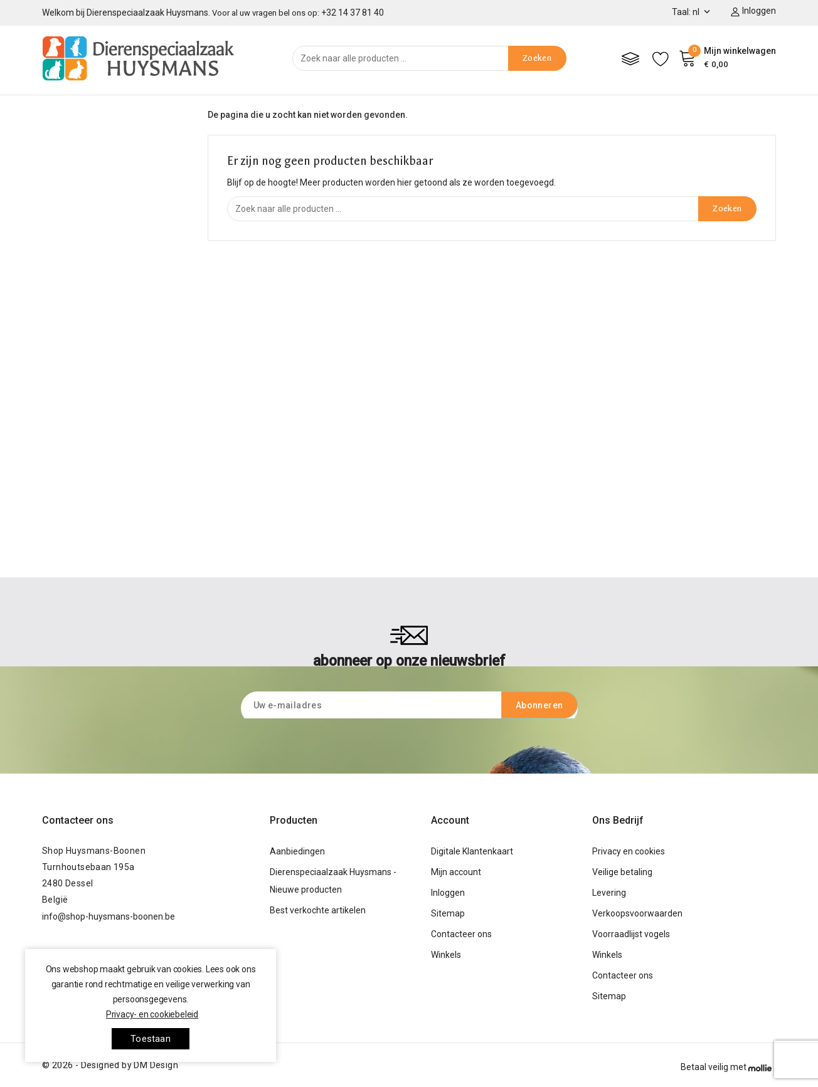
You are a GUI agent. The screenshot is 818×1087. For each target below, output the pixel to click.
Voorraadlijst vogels (631, 934)
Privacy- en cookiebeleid (152, 1014)
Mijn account (456, 872)
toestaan (150, 1038)
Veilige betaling (622, 872)
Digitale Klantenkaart (472, 851)
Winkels (446, 955)
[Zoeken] (429, 58)
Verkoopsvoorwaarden (637, 913)
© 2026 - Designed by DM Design (110, 1065)
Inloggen (448, 893)
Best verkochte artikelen (318, 910)
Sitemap (448, 913)
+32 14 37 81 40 (352, 13)
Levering (609, 893)
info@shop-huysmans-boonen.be (108, 916)
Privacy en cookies (628, 851)
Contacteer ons (78, 820)
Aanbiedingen (297, 851)
